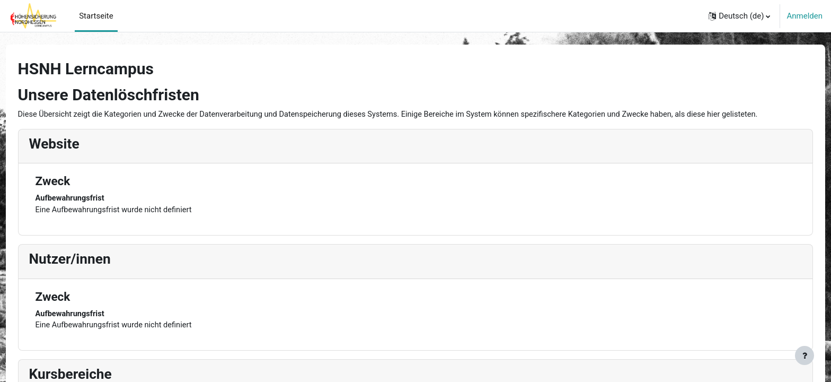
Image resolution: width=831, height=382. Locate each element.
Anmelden (804, 16)
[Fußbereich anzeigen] (804, 355)
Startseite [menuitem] (96, 16)
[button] (739, 16)
